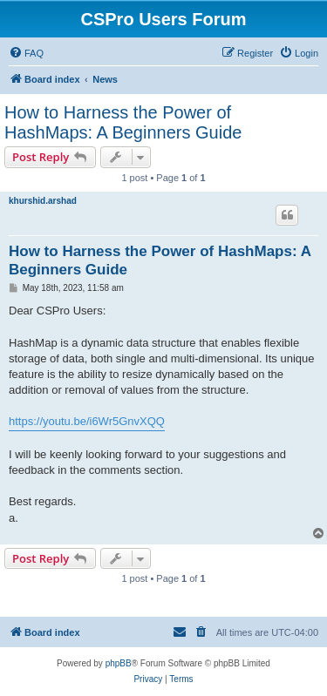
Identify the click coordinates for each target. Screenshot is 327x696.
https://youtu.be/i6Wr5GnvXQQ (87, 421)
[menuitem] (26, 53)
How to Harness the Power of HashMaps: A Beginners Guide (123, 122)
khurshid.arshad (43, 201)
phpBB (119, 663)
